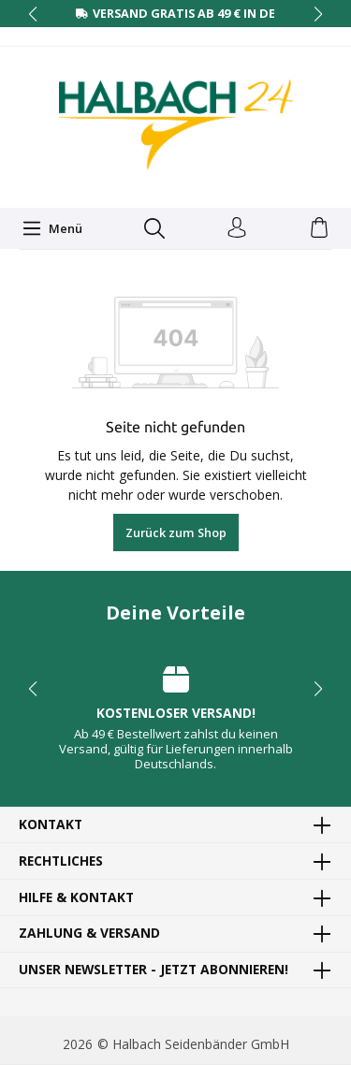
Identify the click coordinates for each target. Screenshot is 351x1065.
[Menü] (52, 228)
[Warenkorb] (319, 228)
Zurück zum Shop (176, 532)
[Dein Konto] (237, 228)
